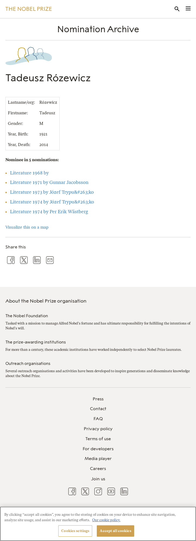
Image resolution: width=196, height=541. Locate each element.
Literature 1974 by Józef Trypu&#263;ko (52, 202)
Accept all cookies (115, 531)
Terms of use (98, 438)
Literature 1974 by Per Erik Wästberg (49, 211)
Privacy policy (98, 428)
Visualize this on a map (27, 227)
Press (98, 398)
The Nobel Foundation (26, 315)
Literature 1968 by (29, 173)
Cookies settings (75, 531)
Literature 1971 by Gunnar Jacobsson (49, 182)
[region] (98, 524)
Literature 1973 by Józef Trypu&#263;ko (52, 192)
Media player (98, 458)
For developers (98, 448)
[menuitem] (98, 399)
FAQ (98, 418)
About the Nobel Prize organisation (45, 301)
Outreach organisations (27, 363)
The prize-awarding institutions (35, 342)
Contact (98, 408)
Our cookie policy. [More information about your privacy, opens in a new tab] (106, 520)
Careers (98, 468)
